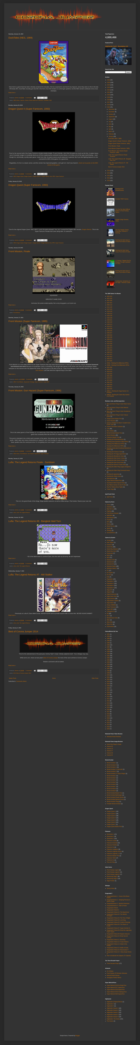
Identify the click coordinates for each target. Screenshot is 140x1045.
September (112, 116)
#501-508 (109, 367)
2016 (108, 104)
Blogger (77, 1035)
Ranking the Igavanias (113, 474)
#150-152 (109, 313)
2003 (108, 681)
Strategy (32, 382)
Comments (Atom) (21, 681)
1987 (108, 647)
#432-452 (109, 356)
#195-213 (109, 324)
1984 (108, 640)
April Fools (110, 497)
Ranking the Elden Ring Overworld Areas (118, 470)
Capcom (22, 100)
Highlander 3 (110, 1006)
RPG (54, 176)
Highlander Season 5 (113, 1016)
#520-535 (109, 371)
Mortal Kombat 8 (111, 788)
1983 (108, 638)
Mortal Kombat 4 (111, 780)
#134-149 (109, 311)
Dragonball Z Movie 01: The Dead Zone (118, 912)
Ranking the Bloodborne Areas (115, 456)
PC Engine (110, 572)
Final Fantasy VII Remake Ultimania (117, 973)
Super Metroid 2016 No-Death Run (116, 985)
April (110, 129)
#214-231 (109, 326)
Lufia (14, 512)
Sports (108, 528)
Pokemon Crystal (111, 840)
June (110, 124)
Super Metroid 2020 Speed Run (116, 994)
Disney (26, 100)
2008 (108, 692)
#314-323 (109, 341)
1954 (108, 636)
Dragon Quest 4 (111, 818)
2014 (14, 673)
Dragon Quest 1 (28, 242)
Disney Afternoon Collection (36, 100)
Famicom (109, 544)
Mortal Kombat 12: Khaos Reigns (116, 773)
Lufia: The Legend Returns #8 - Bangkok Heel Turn (34, 521)
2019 (108, 97)
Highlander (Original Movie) (114, 1001)
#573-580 (109, 380)
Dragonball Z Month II (113, 910)
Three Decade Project (113, 963)
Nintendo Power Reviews (114, 736)
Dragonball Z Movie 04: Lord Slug (116, 920)
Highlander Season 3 (113, 1012)
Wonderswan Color (112, 618)
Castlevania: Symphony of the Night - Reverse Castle (122, 281)
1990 (108, 653)
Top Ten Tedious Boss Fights (115, 487)
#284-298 (109, 337)
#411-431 (109, 354)
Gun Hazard (31, 453)
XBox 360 (109, 622)
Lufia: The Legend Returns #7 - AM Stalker (30, 574)
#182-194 (109, 322)
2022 (108, 90)
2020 (108, 94)
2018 (108, 99)
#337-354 (109, 346)
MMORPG (110, 515)
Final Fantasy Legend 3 (113, 874)
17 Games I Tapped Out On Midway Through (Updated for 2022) (123, 262)
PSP (108, 577)
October (111, 114)
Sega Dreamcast (111, 594)
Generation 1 (110, 834)
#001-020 (109, 296)
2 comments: (28, 240)
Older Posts (95, 678)
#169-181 (109, 320)
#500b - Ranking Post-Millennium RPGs (118, 365)
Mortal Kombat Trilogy (113, 801)
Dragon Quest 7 (111, 824)
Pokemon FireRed (112, 845)
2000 (108, 675)
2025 (108, 82)
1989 (14, 100)
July (110, 121)
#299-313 (109, 339)
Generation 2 (110, 836)
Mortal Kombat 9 (111, 790)
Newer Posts (12, 678)
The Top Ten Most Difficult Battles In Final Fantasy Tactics (122, 211)
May (110, 126)
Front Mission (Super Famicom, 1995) (27, 321)
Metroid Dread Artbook (113, 975)
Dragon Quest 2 (28, 176)
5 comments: (28, 510)
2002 (108, 679)
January (111, 136)
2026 (108, 80)
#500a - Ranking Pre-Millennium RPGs (118, 363)
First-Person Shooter (112, 513)
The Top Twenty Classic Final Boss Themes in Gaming (122, 231)
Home (54, 678)
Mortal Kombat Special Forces (115, 799)
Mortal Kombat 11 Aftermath (114, 769)
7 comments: (28, 670)
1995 (14, 382)
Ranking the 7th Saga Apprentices (116, 454)
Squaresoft (26, 382)
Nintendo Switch (111, 566)
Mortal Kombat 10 (112, 765)
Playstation (110, 579)
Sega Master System (112, 600)
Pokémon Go (110, 860)
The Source (110, 1021)
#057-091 (109, 303)
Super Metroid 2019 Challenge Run (117, 992)
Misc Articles (110, 431)
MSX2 (108, 555)
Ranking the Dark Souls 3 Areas (116, 460)
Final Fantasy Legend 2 (113, 872)
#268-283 (109, 335)
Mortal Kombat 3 (111, 778)
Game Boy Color (111, 551)
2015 (108, 107)
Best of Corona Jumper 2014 (23, 631)
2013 (108, 173)
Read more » (12, 92)
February (111, 134)
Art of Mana (110, 971)
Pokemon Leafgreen (112, 849)
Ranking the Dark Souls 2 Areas (116, 458)
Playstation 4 (110, 585)
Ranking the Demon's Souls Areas (116, 464)
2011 (108, 178)
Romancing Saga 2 (112, 876)
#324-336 (109, 343)
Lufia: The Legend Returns (23, 512)
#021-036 (109, 298)
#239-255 (109, 330)
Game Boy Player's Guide (114, 744)
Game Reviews (111, 420)
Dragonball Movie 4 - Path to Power (117, 905)
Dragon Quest (20, 176)
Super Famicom (60, 176)
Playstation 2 (110, 581)
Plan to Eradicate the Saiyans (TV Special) (119, 955)
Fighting (109, 511)
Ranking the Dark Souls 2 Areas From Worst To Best (122, 240)
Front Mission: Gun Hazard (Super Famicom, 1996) (34, 390)
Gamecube (110, 553)
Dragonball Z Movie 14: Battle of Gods (117, 947)
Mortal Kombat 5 (111, 782)
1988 (108, 649)
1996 (14, 453)
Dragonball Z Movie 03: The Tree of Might (118, 918)
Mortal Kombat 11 (112, 767)
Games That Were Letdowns (115, 426)
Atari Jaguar (110, 542)
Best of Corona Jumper (50, 658)
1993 (14, 176)
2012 (108, 175)
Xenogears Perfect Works (114, 977)
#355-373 (109, 348)
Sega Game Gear (112, 596)
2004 (108, 683)
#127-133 (109, 309)
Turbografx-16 (111, 611)
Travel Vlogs (110, 489)
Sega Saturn (110, 602)
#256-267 (109, 333)
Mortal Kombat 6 (111, 784)
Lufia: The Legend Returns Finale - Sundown (31, 462)
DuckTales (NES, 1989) (20, 37)
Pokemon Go (110, 847)
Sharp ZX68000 (111, 605)
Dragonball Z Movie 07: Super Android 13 (118, 928)
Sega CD (109, 592)
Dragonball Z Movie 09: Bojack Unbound (118, 934)
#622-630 (109, 389)
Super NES (46, 382)
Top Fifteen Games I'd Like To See (116, 485)
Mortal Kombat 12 (112, 771)
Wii (108, 613)
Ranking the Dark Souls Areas (115, 462)
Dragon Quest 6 (111, 822)
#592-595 (109, 384)
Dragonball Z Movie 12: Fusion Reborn (118, 942)
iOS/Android (110, 626)
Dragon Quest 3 (111, 815)
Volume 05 (110, 746)
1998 (108, 671)
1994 (108, 662)
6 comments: (28, 620)
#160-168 (109, 318)
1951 (108, 634)
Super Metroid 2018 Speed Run (116, 989)
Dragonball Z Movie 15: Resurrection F (118, 950)
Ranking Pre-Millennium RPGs (115, 446)
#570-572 (109, 378)
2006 (108, 688)
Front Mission (16, 312)
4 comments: (28, 97)
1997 (108, 668)
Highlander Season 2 (113, 1010)
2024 (108, 85)
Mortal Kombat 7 (111, 786)
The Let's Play (111, 862)
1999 (108, 673)
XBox (108, 620)
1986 (108, 645)
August (111, 119)
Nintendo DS (110, 564)
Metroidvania (110, 517)
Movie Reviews (111, 435)
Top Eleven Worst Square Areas (116, 483)
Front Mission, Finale (19, 251)
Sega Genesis (111, 598)
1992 (108, 658)
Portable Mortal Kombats (114, 803)
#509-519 (109, 369)
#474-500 (109, 361)
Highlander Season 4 (113, 1014)
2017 (108, 102)
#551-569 (109, 376)
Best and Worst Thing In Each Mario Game (119, 404)
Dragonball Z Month (112, 908)
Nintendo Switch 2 (112, 568)
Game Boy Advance (112, 549)
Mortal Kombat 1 (111, 763)
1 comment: (28, 451)
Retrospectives (111, 478)
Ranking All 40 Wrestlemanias (119, 189)
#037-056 (109, 300)
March (111, 131)
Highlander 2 (110, 1004)
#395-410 (109, 352)
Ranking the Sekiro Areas (114, 476)
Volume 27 (110, 750)
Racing (109, 524)
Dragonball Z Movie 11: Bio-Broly (116, 939)
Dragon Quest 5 (111, 820)
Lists (108, 428)
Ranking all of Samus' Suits (114, 451)
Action (18, 100)
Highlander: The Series (113, 1019)
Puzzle (109, 519)
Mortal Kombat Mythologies (114, 795)
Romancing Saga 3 (112, 878)
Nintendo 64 (110, 562)
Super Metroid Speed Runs (114, 480)
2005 (108, 686)
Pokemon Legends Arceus (114, 851)
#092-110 (109, 305)
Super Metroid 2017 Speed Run (116, 987)
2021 (108, 92)
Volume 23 (110, 748)
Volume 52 (110, 755)
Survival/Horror (111, 532)
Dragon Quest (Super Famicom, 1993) (28, 185)
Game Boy (110, 547)
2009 (108, 694)
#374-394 (109, 350)
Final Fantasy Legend (113, 870)
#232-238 (109, 328)
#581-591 (109, 382)
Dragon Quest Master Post (114, 418)
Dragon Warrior (45, 176)
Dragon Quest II (37, 176)
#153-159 (109, 315)
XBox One (110, 624)
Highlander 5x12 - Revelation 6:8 (116, 46)
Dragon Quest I (37, 242)
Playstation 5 (110, 587)
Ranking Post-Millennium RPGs (115, 443)
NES (50, 100)
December (112, 109)
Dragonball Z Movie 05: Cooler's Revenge (118, 922)
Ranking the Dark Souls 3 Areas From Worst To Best (122, 271)
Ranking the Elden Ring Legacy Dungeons (119, 466)
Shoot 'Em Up (111, 526)
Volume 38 (110, 753)
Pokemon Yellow (111, 858)
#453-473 (109, 358)
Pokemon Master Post (113, 437)
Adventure (110, 507)
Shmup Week (110, 888)
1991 (108, 655)
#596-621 (109, 386)
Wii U (108, 615)
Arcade (109, 540)
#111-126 (109, 307)
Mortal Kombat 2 (111, 775)
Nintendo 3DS (111, 560)
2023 (108, 87)
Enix (51, 176)
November (112, 111)
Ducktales (46, 100)
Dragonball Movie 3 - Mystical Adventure (118, 903)
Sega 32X (109, 590)
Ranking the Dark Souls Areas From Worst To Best (122, 251)
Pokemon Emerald (112, 843)
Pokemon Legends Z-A (113, 853)
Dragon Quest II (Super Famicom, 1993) (29, 109)
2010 (108, 180)
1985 (108, 643)
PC (108, 570)
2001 (108, 677)
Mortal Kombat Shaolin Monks (115, 797)
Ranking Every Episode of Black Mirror (117, 441)
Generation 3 (110, 838)
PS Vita (109, 575)
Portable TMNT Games (121, 199)
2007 (108, 690)
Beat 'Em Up (110, 509)
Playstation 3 (110, 583)
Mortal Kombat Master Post (114, 433)
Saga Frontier (110, 880)
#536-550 (109, 374)
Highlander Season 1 (113, 1008)
